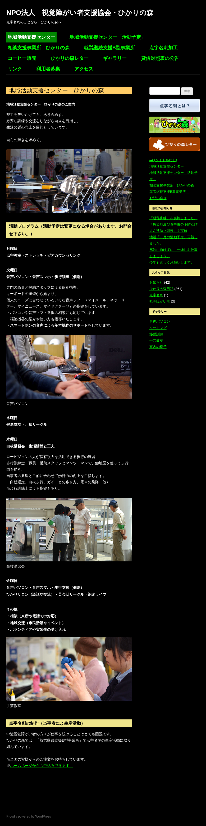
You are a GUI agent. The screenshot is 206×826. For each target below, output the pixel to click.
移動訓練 (156, 334)
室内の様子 (158, 347)
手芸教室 (156, 340)
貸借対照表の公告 (160, 58)
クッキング (158, 328)
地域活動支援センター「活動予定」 (108, 37)
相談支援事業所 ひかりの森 (39, 47)
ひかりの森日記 (161, 289)
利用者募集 (48, 68)
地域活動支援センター (31, 37)
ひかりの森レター (70, 58)
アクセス (83, 68)
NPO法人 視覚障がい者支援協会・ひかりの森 (79, 13)
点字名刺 (156, 295)
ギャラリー (115, 58)
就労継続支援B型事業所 (109, 47)
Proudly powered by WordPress (28, 816)
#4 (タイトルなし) (163, 160)
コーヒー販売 (22, 58)
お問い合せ (158, 198)
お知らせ (156, 282)
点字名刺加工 (163, 47)
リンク (15, 68)
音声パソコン (159, 321)
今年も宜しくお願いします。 (171, 262)
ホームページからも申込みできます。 (41, 765)
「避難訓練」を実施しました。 (173, 218)
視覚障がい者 (159, 301)
